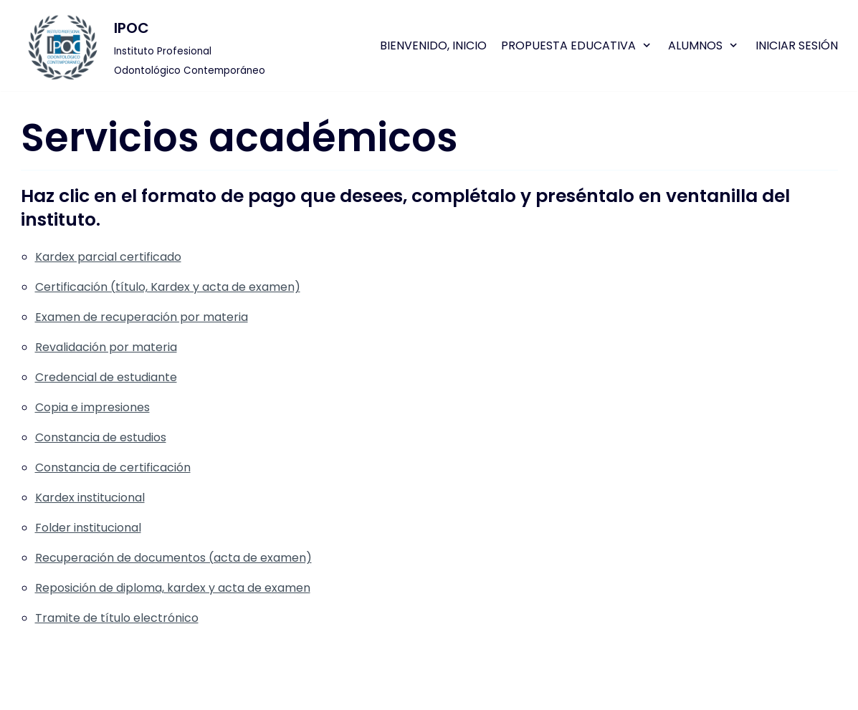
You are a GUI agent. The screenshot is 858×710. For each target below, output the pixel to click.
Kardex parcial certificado (108, 257)
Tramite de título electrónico (117, 618)
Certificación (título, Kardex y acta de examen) (167, 287)
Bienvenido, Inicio (433, 45)
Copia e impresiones (92, 407)
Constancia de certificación (113, 467)
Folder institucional (88, 527)
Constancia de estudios (100, 437)
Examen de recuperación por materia (141, 317)
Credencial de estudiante (106, 377)
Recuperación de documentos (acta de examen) (173, 558)
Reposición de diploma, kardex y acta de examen (172, 588)
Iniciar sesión (796, 45)
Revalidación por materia (106, 347)
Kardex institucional (90, 497)
